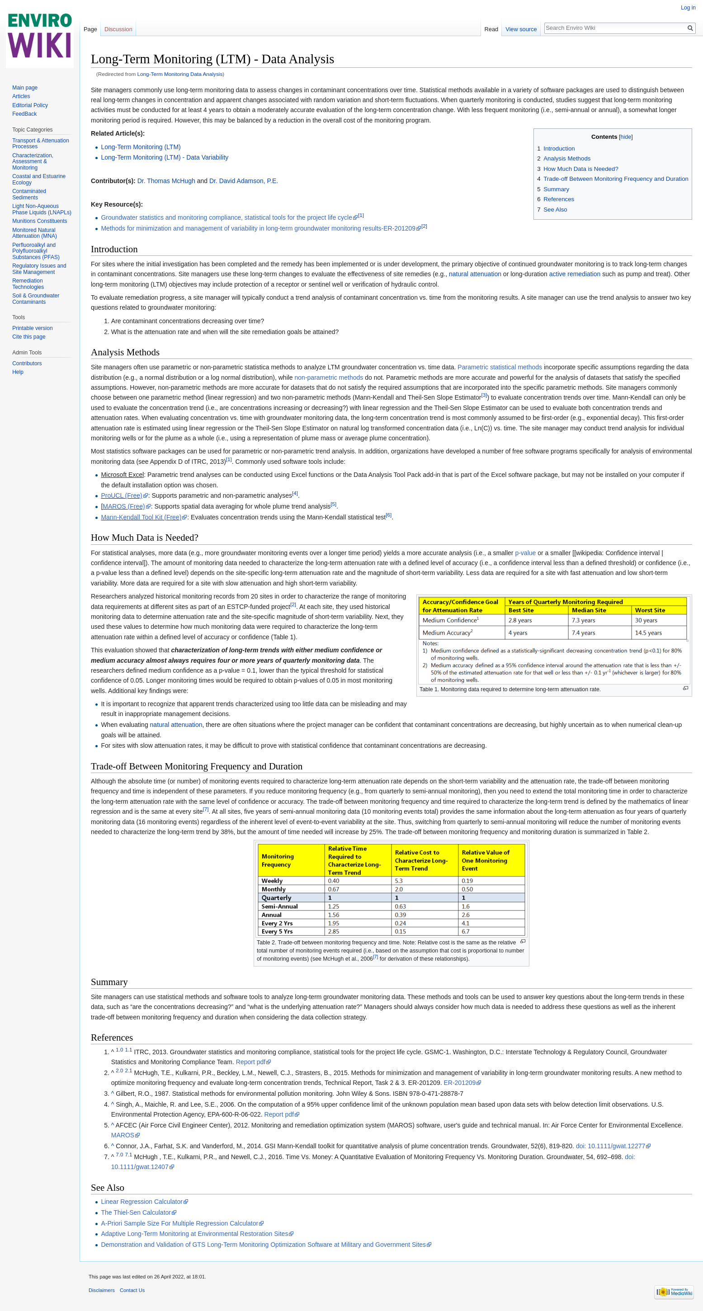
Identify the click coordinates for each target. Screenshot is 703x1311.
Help (18, 372)
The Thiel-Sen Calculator (136, 1212)
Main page (25, 88)
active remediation (575, 274)
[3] (484, 395)
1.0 (119, 1049)
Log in (688, 8)
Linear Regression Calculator (142, 1201)
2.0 (119, 1070)
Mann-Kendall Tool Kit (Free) (141, 517)
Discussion (118, 29)
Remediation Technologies (28, 284)
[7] (205, 809)
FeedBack (24, 114)
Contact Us (132, 1290)
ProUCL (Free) (121, 495)
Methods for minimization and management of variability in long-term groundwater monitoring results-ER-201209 (258, 228)
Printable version (32, 328)
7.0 (119, 1154)
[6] (389, 515)
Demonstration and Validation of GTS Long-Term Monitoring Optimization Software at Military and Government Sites (263, 1244)
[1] (361, 215)
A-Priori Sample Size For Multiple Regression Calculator (179, 1223)
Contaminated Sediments (29, 194)
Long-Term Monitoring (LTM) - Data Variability (164, 157)
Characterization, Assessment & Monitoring (32, 161)
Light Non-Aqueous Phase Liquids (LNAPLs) (41, 209)
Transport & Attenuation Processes (40, 143)
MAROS (122, 1135)
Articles (21, 96)
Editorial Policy (30, 105)
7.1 (128, 1154)
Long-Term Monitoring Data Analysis (180, 74)
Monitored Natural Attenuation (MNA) (34, 233)
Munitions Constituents (39, 221)
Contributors (27, 363)
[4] (295, 493)
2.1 (128, 1070)
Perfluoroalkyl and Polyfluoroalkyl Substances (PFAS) (36, 251)
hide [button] (626, 137)
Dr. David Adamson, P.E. (243, 180)
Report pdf (250, 1062)
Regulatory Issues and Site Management (39, 269)
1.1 (128, 1049)
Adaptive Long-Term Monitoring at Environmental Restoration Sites (194, 1233)
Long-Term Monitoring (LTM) (140, 147)
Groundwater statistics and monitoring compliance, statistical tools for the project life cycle (226, 217)
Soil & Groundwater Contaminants (35, 298)
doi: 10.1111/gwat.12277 (610, 1146)
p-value (525, 552)
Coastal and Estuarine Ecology (39, 179)
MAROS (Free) (124, 506)
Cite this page (28, 337)
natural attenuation (475, 274)
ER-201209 (460, 1082)
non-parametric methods (329, 377)
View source (521, 29)
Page (90, 29)
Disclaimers (102, 1290)
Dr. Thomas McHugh (166, 180)
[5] (333, 504)
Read (492, 29)
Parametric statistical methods (500, 367)
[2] (424, 226)
